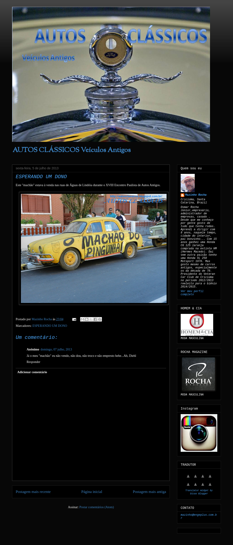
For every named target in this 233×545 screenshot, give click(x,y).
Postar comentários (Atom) (96, 507)
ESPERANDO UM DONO (49, 326)
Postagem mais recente (33, 492)
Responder (33, 362)
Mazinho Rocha (196, 195)
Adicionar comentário (32, 372)
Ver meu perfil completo (192, 293)
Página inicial (91, 492)
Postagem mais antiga (149, 492)
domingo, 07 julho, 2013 (56, 349)
